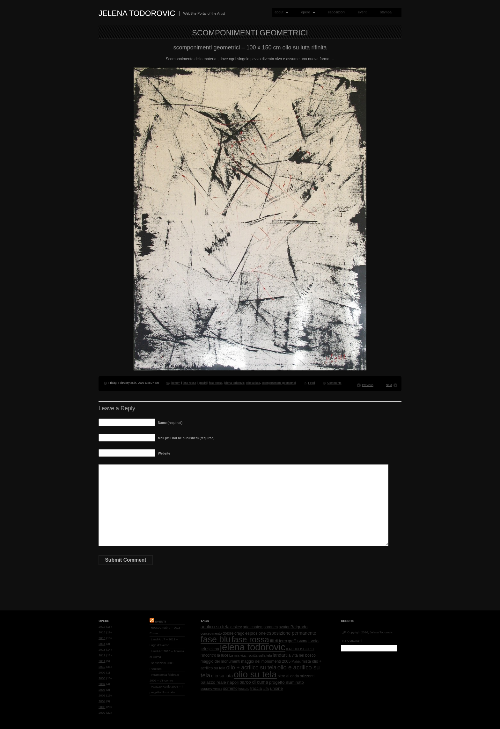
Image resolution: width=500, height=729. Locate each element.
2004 (102, 701)
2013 (102, 649)
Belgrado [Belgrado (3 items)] (299, 626)
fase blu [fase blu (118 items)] (216, 639)
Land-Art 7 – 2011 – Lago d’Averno (164, 642)
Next (389, 385)
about (280, 12)
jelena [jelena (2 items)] (214, 649)
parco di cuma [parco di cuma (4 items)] (253, 682)
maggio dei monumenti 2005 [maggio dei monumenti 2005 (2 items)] (265, 661)
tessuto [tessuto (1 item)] (244, 688)
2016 (102, 632)
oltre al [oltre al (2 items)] (284, 676)
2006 (102, 689)
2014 (102, 643)
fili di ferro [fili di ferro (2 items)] (278, 641)
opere (306, 12)
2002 (102, 712)
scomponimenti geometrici (279, 382)
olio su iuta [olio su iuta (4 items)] (222, 675)
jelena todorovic (234, 382)
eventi (362, 12)
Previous (367, 385)
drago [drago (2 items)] (239, 633)
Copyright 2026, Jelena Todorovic (370, 632)
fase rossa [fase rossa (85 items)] (250, 639)
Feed (311, 382)
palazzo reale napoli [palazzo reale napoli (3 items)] (220, 682)
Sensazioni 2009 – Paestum (163, 665)
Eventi (160, 621)
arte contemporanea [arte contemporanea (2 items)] (260, 627)
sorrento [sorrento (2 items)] (230, 688)
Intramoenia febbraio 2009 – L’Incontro (164, 677)
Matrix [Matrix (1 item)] (296, 661)
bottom (175, 382)
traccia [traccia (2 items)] (256, 688)
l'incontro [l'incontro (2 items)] (208, 655)
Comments (334, 382)
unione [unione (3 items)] (276, 688)
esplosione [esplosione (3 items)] (255, 633)
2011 (102, 661)
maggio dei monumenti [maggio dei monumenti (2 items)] (220, 661)
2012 (102, 655)
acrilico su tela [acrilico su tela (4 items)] (215, 626)
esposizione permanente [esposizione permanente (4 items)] (291, 633)
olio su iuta (253, 382)
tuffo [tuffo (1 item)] (266, 688)
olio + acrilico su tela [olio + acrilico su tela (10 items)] (251, 667)
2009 (102, 672)
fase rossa (189, 382)
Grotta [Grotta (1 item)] (302, 641)
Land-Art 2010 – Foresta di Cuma (167, 654)
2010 (102, 666)
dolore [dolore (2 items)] (228, 633)
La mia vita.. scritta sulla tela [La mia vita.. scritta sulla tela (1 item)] (250, 655)
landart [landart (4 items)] (280, 655)
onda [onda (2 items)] (294, 676)
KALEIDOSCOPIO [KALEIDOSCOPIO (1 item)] (300, 649)
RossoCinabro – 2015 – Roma (166, 630)
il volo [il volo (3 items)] (313, 640)
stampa (386, 12)
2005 (102, 695)
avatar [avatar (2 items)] (284, 627)
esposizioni (336, 12)
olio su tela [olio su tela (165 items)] (255, 674)
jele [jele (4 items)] (204, 648)
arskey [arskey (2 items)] (236, 627)
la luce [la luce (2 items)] (223, 655)
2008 (102, 678)
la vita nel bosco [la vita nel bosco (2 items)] (302, 655)
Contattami (354, 640)
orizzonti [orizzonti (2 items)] (307, 676)
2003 (102, 707)
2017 (102, 626)
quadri (202, 382)
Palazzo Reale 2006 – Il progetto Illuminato (166, 689)
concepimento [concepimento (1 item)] (211, 633)
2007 (102, 684)
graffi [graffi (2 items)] (292, 641)
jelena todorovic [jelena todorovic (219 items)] (252, 647)
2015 (102, 638)
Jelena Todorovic (137, 13)
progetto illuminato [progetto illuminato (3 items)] (286, 682)
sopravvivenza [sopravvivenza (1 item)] (211, 688)
